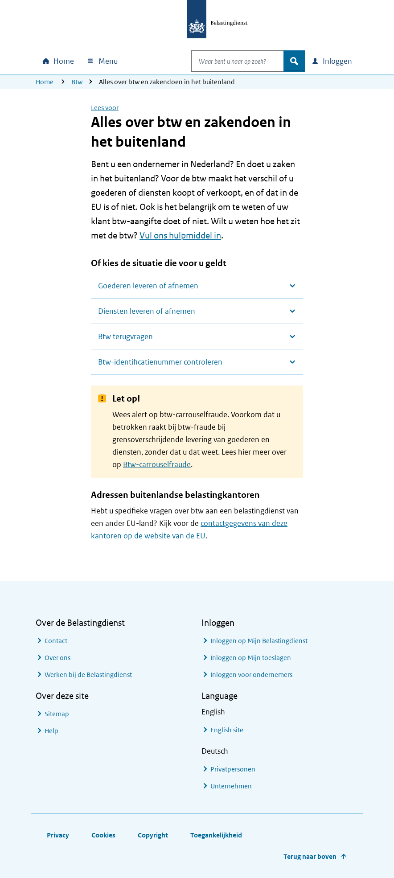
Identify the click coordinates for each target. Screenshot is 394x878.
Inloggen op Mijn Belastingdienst (259, 640)
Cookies (103, 835)
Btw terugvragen (125, 336)
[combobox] (228, 61)
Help (51, 730)
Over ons (57, 657)
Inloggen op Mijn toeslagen (250, 657)
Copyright (153, 835)
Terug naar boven (310, 856)
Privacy (58, 835)
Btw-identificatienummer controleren (160, 362)
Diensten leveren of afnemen (146, 311)
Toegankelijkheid (216, 835)
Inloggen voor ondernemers (251, 674)
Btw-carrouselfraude (157, 464)
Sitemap (57, 714)
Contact (56, 640)
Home (44, 82)
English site (226, 730)
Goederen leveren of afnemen (148, 286)
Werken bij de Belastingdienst (88, 674)
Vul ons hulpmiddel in (180, 235)
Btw (76, 82)
